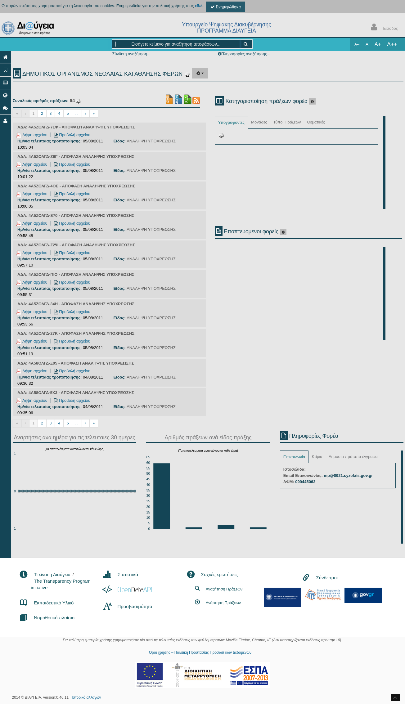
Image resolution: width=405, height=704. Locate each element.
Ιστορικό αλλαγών (86, 697)
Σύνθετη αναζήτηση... (131, 54)
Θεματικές (316, 122)
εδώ (199, 5)
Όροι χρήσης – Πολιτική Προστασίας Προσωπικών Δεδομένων (200, 652)
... (77, 113)
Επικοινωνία (294, 457)
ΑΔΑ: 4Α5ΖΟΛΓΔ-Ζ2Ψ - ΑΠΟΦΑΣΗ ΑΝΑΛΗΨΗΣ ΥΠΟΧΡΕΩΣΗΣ (76, 245)
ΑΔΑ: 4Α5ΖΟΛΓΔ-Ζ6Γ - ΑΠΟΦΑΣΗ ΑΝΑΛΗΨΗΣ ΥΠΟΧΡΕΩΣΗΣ (75, 156)
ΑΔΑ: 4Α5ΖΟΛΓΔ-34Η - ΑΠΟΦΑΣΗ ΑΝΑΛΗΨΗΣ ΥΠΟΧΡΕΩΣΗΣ (75, 304)
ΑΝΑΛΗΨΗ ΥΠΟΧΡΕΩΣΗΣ (151, 141)
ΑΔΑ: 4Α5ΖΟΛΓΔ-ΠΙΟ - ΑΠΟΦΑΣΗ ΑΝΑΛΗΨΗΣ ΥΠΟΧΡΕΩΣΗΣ (75, 274)
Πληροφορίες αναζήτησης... (245, 54)
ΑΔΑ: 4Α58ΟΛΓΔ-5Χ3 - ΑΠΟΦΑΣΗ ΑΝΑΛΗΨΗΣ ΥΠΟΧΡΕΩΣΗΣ (75, 392)
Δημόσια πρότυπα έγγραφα (353, 456)
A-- (356, 44)
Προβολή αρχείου (72, 134)
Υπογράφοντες (231, 122)
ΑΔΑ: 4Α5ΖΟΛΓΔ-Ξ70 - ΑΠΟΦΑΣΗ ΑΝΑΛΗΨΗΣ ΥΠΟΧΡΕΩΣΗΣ (75, 215)
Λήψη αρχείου (31, 134)
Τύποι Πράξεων (287, 122)
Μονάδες (259, 122)
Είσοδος (383, 28)
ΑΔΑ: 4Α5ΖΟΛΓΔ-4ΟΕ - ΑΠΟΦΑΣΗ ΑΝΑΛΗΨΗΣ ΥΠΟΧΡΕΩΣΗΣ (76, 186)
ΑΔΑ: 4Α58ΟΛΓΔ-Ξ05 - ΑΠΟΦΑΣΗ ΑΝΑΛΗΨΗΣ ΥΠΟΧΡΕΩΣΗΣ (75, 363)
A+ (378, 44)
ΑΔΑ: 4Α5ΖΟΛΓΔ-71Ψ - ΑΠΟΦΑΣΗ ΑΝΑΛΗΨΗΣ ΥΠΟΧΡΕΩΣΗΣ (76, 127)
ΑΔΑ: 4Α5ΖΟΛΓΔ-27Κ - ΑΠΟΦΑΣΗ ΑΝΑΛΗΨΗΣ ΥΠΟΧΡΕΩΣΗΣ (75, 333)
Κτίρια (317, 456)
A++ (392, 44)
